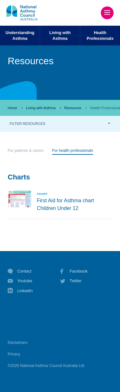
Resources (72, 108)
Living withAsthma (60, 35)
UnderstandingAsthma (19, 35)
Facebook (74, 271)
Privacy (14, 354)
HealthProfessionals (100, 35)
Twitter (71, 281)
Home (12, 108)
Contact (19, 271)
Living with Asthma (41, 108)
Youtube (20, 281)
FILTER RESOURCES (27, 124)
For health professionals (72, 150)
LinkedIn (20, 291)
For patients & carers (25, 150)
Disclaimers (18, 342)
